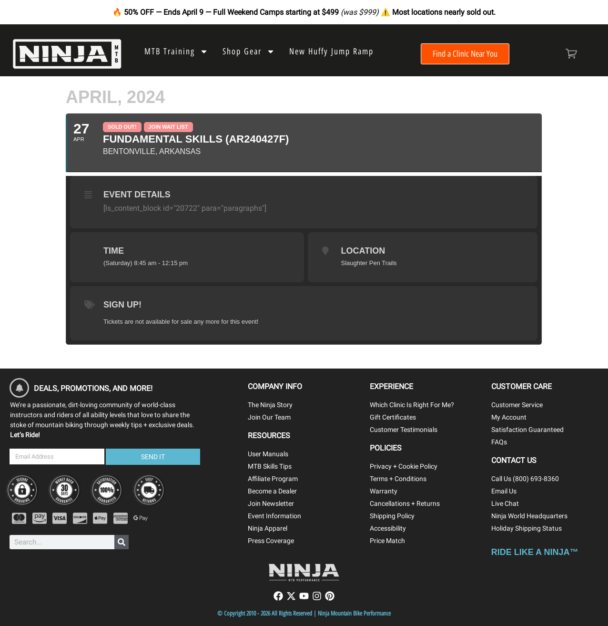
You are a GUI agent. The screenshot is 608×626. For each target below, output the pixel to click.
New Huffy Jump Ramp (331, 51)
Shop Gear (249, 51)
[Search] (121, 542)
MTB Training (176, 51)
